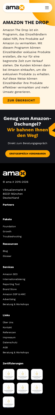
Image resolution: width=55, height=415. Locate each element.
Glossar (7, 256)
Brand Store (10, 289)
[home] (15, 7)
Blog (5, 251)
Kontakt (7, 327)
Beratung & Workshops (16, 304)
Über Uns (8, 322)
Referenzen (9, 332)
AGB (5, 347)
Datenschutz (10, 342)
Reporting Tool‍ (11, 284)
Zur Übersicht (21, 100)
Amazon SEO (10, 274)
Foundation (9, 226)
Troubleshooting (12, 236)
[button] (46, 7)
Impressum (9, 337)
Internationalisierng (14, 279)
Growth (7, 231)
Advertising (9, 299)
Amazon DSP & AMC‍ (14, 294)
